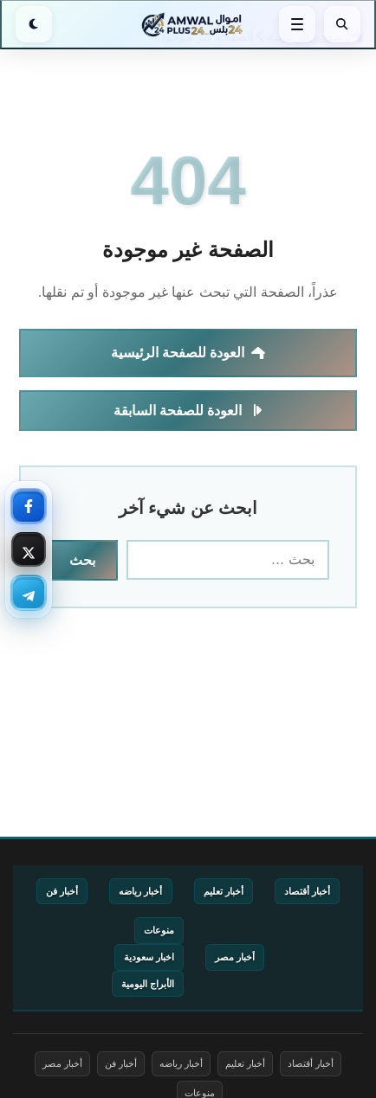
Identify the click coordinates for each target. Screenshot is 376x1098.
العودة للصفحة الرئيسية (188, 352)
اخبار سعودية (149, 957)
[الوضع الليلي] (34, 24)
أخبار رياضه (140, 891)
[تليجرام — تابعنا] (28, 592)
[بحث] (342, 24)
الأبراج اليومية (147, 984)
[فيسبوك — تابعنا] (28, 506)
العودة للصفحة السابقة (188, 410)
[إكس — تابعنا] (28, 549)
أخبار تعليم (223, 891)
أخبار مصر (235, 957)
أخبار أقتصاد (307, 891)
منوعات (159, 930)
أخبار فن (62, 891)
